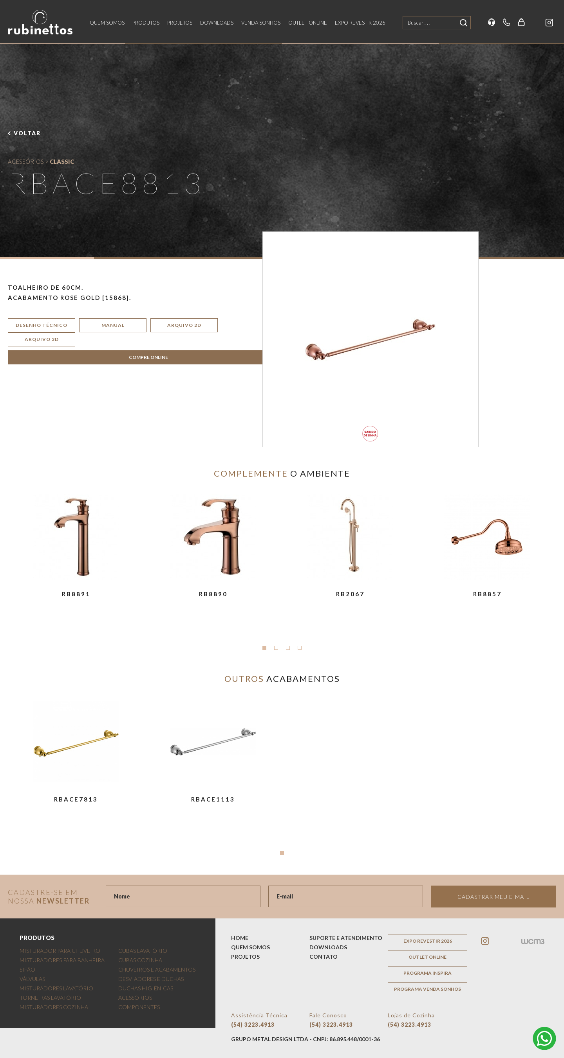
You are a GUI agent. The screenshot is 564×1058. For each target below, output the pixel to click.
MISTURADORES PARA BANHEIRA (62, 960)
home (239, 937)
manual (113, 325)
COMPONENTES (139, 1007)
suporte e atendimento (345, 937)
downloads (216, 23)
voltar (27, 133)
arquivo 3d (42, 339)
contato (323, 956)
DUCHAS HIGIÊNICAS (145, 988)
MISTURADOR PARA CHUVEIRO (60, 950)
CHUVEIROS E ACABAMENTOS (156, 969)
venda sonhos (260, 23)
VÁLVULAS (32, 979)
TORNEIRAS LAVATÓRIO (50, 997)
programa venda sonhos (427, 989)
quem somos (107, 23)
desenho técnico (41, 325)
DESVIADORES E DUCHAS (151, 979)
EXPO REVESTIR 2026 (360, 23)
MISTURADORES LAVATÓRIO (56, 988)
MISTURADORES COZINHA (54, 1007)
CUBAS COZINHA (140, 960)
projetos (179, 23)
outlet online (307, 23)
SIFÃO (27, 969)
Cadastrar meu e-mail (493, 896)
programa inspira (427, 973)
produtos (145, 23)
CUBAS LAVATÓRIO (142, 950)
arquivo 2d (184, 325)
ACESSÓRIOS (26, 161)
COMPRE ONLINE (148, 357)
